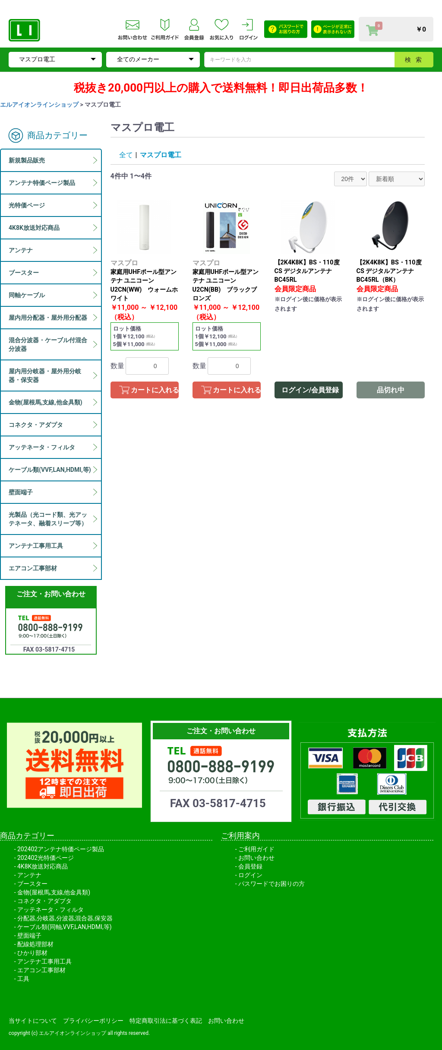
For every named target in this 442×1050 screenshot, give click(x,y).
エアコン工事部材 (41, 970)
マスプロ (124, 263)
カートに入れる (155, 390)
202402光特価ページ (45, 857)
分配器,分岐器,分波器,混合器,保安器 (65, 918)
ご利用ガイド (256, 849)
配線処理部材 (35, 944)
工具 (23, 978)
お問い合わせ (256, 857)
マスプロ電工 (160, 155)
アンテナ (29, 875)
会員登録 (250, 866)
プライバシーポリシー (93, 1020)
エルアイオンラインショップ (39, 104)
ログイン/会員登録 (310, 390)
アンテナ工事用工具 (44, 961)
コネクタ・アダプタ (44, 900)
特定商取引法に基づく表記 (165, 1020)
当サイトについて (33, 1020)
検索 (415, 59)
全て (126, 155)
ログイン (250, 875)
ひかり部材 (32, 952)
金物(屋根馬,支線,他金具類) (53, 892)
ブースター (32, 883)
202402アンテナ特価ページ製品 (60, 849)
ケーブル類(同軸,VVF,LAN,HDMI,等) (64, 926)
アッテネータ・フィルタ (50, 909)
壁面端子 (29, 935)
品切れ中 (390, 390)
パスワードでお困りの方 (271, 883)
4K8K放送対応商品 (42, 866)
